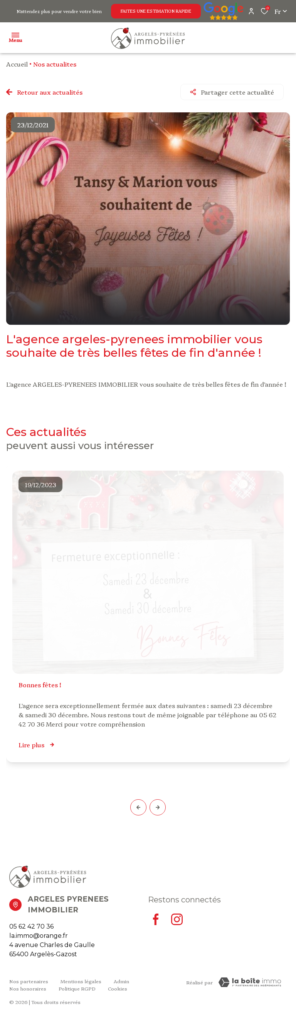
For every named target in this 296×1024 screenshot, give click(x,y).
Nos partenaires (28, 981)
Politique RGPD (77, 988)
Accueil (17, 64)
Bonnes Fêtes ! (39, 684)
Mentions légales (81, 981)
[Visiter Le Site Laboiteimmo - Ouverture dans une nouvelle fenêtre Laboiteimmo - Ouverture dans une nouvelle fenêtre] (250, 982)
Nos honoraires (27, 988)
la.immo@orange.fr (38, 935)
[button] (138, 807)
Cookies (117, 988)
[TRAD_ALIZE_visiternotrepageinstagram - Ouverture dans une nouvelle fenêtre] (177, 919)
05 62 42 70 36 (31, 926)
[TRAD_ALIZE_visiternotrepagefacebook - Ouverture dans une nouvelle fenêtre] (155, 919)
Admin (121, 981)
